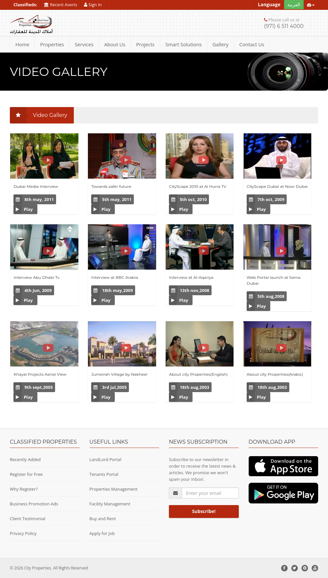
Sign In (93, 5)
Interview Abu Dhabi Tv (36, 277)
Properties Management (114, 489)
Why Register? (24, 489)
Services (84, 44)
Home (22, 44)
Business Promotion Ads (34, 504)
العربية (293, 4)
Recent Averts (60, 5)
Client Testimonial (27, 519)
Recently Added (25, 459)
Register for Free (26, 474)
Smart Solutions (183, 44)
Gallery (221, 44)
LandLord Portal (105, 459)
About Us (114, 44)
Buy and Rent (103, 519)
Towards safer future (111, 186)
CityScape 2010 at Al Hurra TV (197, 186)
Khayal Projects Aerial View (39, 374)
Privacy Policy (23, 533)
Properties (52, 44)
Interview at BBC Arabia (114, 277)
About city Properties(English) (198, 374)
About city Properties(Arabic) (275, 374)
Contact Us (251, 44)
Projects (145, 44)
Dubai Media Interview (35, 186)
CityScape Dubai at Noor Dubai (277, 186)
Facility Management (110, 504)
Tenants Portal (104, 474)
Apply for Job (102, 533)
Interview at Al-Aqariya (191, 277)
